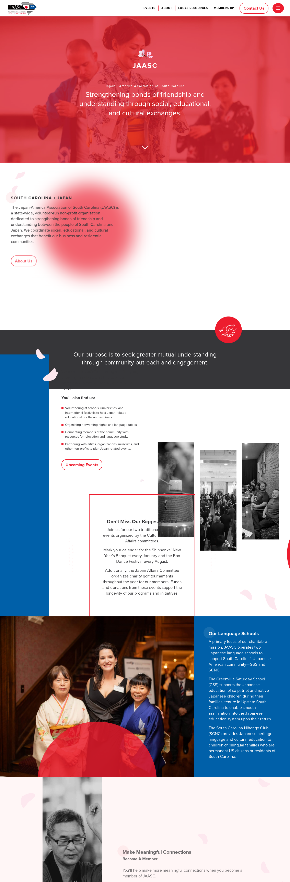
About (166, 8)
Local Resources (193, 8)
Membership (224, 8)
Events (149, 8)
